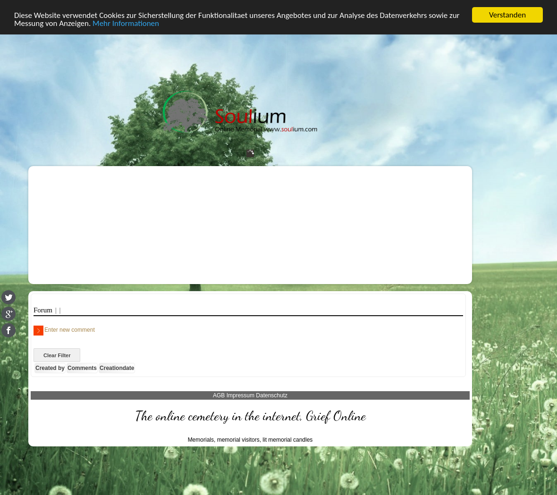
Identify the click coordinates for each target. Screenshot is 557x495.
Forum (44, 310)
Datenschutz (271, 395)
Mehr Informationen (126, 23)
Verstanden (507, 15)
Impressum (240, 395)
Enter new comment (64, 330)
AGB (219, 395)
